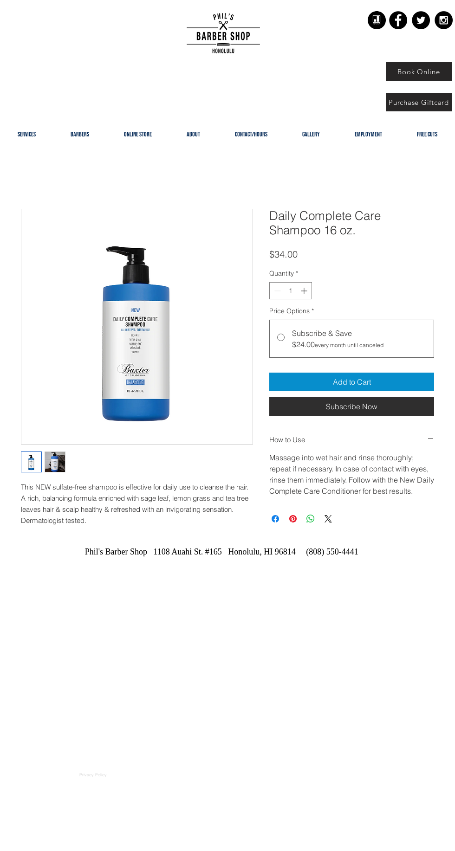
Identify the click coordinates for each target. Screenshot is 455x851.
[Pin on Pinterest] (293, 518)
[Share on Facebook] (275, 518)
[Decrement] (276, 291)
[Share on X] (328, 518)
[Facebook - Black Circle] (398, 20)
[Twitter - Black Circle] (421, 20)
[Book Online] (419, 71)
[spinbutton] (290, 291)
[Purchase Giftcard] (419, 102)
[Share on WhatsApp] (310, 518)
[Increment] (305, 291)
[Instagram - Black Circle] (444, 20)
